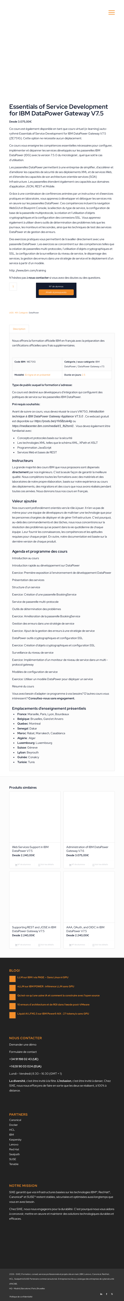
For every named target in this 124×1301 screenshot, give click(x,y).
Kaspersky (15, 1139)
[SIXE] (51, 12)
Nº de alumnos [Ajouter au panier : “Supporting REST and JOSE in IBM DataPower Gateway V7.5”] (23, 945)
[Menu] (110, 12)
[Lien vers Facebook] (106, 1293)
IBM (11, 1135)
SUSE (12, 1159)
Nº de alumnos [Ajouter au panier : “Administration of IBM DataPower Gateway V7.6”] (77, 864)
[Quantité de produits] (13, 286)
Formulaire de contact (23, 1052)
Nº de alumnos (56, 286)
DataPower (34, 312)
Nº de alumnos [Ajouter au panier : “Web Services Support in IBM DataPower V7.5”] (23, 864)
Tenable (13, 1164)
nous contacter (39, 278)
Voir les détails (46, 864)
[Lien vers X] (112, 1293)
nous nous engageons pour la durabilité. (48, 1209)
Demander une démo (22, 1044)
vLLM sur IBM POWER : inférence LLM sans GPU (45, 986)
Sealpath (14, 1154)
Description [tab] (19, 328)
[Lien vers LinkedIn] (101, 1293)
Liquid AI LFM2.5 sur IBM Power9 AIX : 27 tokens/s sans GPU (53, 1013)
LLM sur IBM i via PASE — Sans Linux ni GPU (42, 977)
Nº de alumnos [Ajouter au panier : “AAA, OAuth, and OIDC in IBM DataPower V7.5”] (77, 945)
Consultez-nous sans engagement (51, 698)
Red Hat (14, 1149)
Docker (13, 1125)
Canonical (15, 1120)
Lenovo (13, 1144)
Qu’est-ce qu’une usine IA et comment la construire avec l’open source (58, 995)
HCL (12, 1130)
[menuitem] (110, 12)
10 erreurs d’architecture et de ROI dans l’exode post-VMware (53, 1004)
